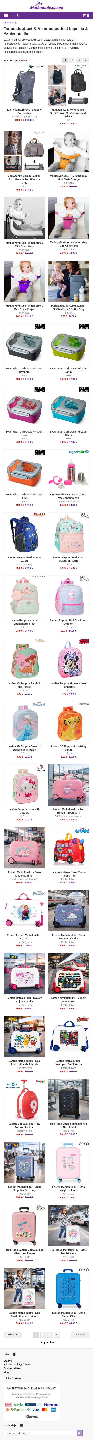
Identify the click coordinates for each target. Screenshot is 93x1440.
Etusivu (7, 22)
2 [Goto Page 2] (72, 60)
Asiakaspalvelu (12, 1368)
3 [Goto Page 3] (79, 60)
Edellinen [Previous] (13, 1334)
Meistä (7, 1372)
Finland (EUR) (13, 1378)
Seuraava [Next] (80, 1334)
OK (79, 1433)
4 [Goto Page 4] (86, 60)
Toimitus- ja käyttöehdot (17, 1364)
